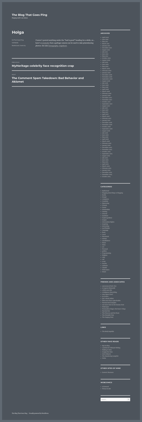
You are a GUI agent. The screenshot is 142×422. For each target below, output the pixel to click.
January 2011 (106, 46)
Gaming (104, 211)
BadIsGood (15, 45)
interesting (105, 226)
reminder (45, 43)
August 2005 (106, 156)
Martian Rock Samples (109, 303)
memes (104, 238)
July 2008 (105, 83)
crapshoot (63, 46)
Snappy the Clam (107, 352)
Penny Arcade (106, 389)
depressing (105, 203)
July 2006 (105, 133)
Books (104, 195)
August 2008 (106, 81)
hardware (105, 216)
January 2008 (106, 95)
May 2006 (105, 137)
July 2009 (105, 62)
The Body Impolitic (108, 331)
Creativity (23, 45)
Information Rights (108, 222)
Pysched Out (106, 311)
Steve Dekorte (106, 354)
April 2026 (105, 37)
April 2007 (105, 114)
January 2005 (106, 170)
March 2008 (106, 91)
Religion (104, 255)
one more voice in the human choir (113, 305)
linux (103, 232)
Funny (104, 207)
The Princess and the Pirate (110, 313)
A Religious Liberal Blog (109, 292)
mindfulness (106, 241)
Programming (106, 253)
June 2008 (105, 85)
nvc (103, 247)
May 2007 (105, 112)
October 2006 (106, 127)
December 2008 (107, 75)
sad (103, 259)
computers (105, 199)
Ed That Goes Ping (18, 40)
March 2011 (105, 44)
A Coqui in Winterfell (108, 288)
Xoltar (104, 358)
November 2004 (107, 174)
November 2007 (107, 100)
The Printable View (108, 315)
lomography (53, 46)
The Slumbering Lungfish (110, 356)
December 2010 (107, 48)
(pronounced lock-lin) (109, 286)
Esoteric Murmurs (108, 372)
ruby (103, 257)
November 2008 (107, 77)
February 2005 (106, 168)
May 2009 (105, 66)
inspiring (105, 224)
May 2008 (105, 87)
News (104, 245)
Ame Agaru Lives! (107, 294)
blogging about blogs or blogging (112, 193)
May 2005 (105, 162)
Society (104, 263)
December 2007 (107, 98)
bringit (104, 197)
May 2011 (105, 41)
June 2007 (105, 110)
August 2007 (106, 106)
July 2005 (105, 158)
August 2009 (106, 60)
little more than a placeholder (111, 300)
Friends (104, 205)
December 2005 (107, 147)
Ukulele (104, 268)
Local (104, 234)
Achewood (105, 386)
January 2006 (106, 145)
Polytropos (105, 307)
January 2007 (106, 120)
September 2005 (107, 154)
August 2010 (106, 50)
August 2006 (106, 131)
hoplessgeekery (107, 218)
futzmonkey (106, 209)
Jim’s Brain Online (108, 298)
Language (105, 230)
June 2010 (105, 54)
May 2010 (105, 56)
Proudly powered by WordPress (39, 413)
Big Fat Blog (106, 346)
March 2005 (106, 166)
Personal (105, 249)
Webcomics (105, 270)
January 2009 (106, 73)
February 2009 (106, 71)
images (104, 220)
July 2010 (105, 52)
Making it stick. (107, 350)
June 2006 (105, 135)
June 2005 (105, 160)
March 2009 (106, 68)
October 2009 (106, 58)
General (104, 214)
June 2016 (105, 39)
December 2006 (107, 122)
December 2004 (107, 172)
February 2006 (106, 143)
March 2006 (106, 141)
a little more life (107, 290)
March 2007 (106, 116)
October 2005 (106, 152)
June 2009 (105, 64)
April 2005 (105, 164)
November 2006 (107, 125)
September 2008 (107, 79)
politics (104, 251)
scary (104, 261)
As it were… (105, 296)
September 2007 (107, 104)
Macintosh (105, 236)
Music (104, 243)
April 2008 (105, 89)
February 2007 (106, 118)
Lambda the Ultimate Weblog (111, 348)
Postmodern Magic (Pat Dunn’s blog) (114, 309)
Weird (104, 272)
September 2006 (107, 129)
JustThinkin (106, 228)
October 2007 (106, 102)
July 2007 (105, 108)
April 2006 (105, 139)
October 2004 (106, 176)
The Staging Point (107, 317)
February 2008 (106, 93)
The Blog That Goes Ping (29, 15)
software (105, 265)
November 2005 (107, 149)
